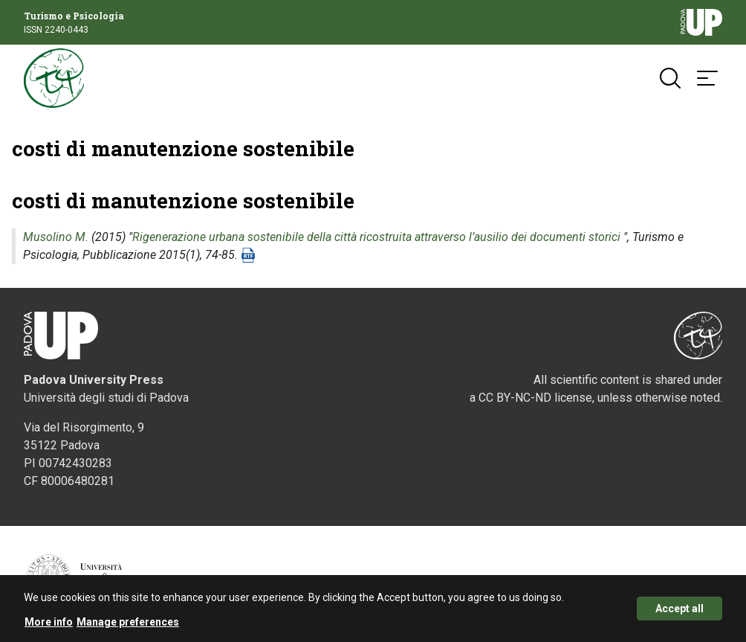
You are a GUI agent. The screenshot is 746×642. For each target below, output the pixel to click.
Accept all (679, 611)
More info (49, 625)
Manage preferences (128, 625)
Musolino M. (55, 237)
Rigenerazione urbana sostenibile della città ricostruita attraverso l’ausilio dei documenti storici (376, 237)
